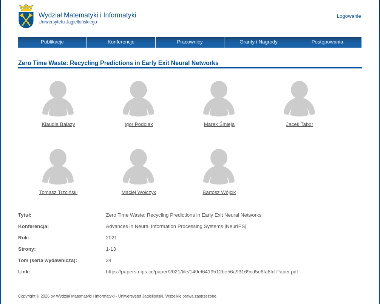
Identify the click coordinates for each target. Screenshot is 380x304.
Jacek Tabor (300, 124)
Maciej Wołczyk (139, 192)
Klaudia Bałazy (58, 124)
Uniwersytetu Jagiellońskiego (68, 22)
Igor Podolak (139, 124)
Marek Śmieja (219, 124)
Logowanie (349, 16)
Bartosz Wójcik (219, 192)
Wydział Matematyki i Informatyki (87, 15)
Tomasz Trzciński (58, 192)
